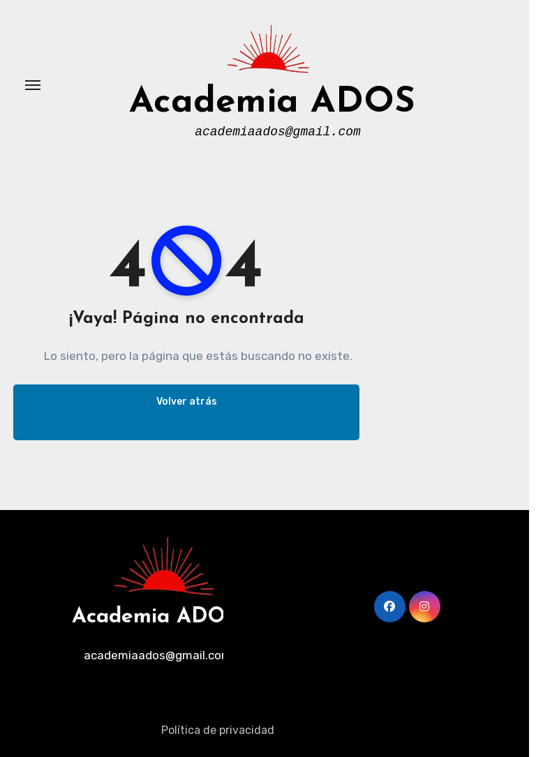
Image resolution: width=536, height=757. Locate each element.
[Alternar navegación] (33, 85)
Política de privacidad (217, 730)
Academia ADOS (272, 103)
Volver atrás (186, 401)
